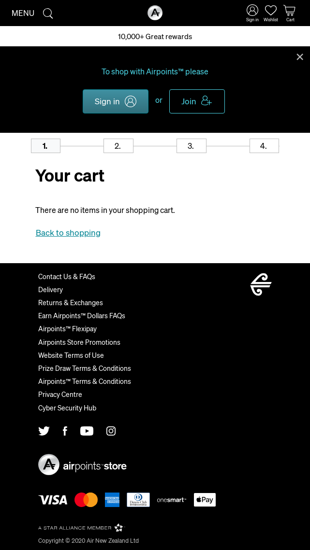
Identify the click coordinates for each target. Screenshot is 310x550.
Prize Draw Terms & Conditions (84, 368)
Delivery (50, 289)
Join (188, 101)
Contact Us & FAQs (66, 276)
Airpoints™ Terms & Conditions (84, 381)
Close (300, 56)
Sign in (107, 101)
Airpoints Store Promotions (79, 342)
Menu (23, 13)
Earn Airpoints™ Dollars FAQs (81, 315)
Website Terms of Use (71, 355)
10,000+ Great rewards (155, 36)
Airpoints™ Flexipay (67, 328)
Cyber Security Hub (67, 407)
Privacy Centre (60, 394)
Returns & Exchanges (70, 302)
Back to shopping (68, 232)
